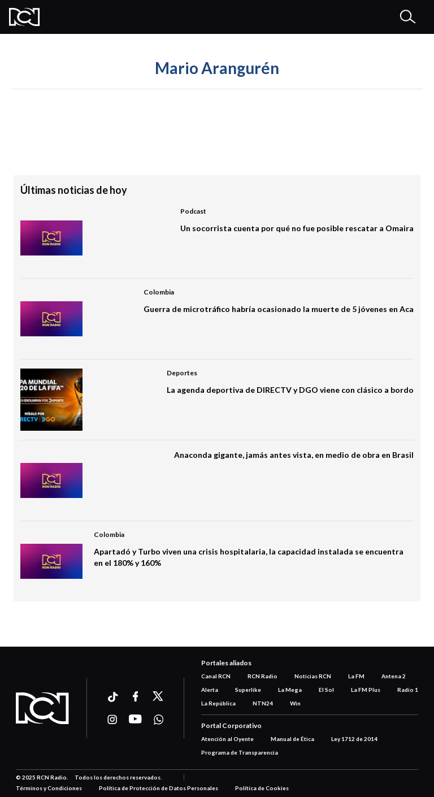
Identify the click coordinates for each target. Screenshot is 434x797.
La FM (356, 676)
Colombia (159, 292)
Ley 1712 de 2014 (354, 738)
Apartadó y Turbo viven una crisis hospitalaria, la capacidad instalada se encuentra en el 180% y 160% (248, 557)
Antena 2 (393, 676)
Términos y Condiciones (49, 788)
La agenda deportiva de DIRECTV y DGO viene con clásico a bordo (290, 390)
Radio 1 (407, 689)
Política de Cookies (262, 788)
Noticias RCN (312, 676)
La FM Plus (365, 689)
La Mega (290, 689)
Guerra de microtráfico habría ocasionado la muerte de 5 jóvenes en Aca (279, 309)
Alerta (209, 689)
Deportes (182, 373)
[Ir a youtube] (135, 719)
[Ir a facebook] (135, 696)
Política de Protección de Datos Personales (158, 788)
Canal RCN (216, 676)
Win (295, 703)
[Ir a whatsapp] (158, 719)
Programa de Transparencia (239, 752)
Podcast (193, 211)
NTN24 (263, 703)
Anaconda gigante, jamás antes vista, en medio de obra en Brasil (294, 455)
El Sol (326, 689)
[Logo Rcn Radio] (24, 17)
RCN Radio (262, 676)
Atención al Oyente (227, 738)
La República (218, 703)
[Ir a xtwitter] (158, 696)
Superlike (248, 689)
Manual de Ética (292, 738)
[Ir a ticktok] (112, 698)
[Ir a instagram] (112, 719)
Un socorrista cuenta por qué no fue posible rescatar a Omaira (297, 228)
